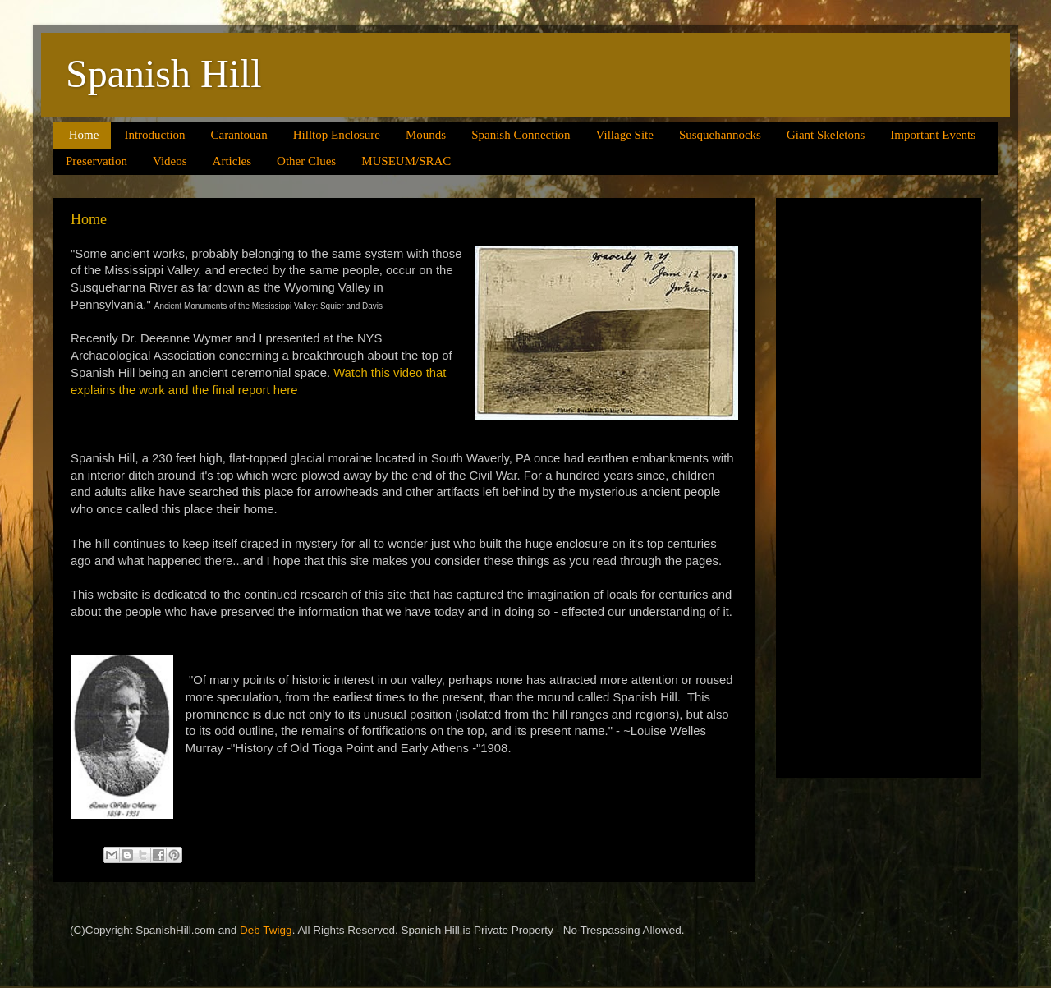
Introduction (154, 134)
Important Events (932, 134)
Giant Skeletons (826, 134)
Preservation (96, 161)
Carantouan (239, 134)
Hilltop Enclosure (336, 134)
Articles (232, 161)
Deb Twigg (266, 930)
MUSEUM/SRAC (406, 161)
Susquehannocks (720, 134)
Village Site (625, 134)
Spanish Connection (520, 134)
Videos (170, 161)
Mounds (426, 134)
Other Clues (306, 161)
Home (84, 134)
